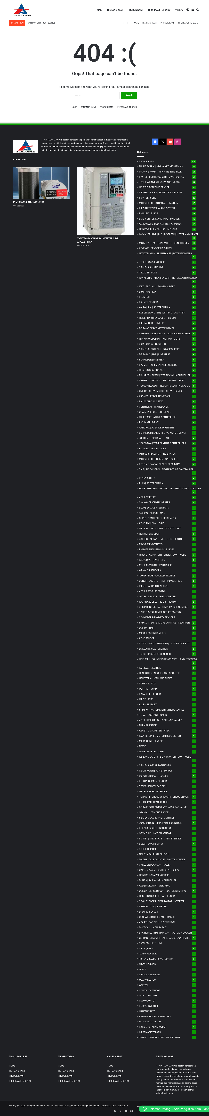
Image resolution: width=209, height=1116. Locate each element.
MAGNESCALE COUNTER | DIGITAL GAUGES (162, 859)
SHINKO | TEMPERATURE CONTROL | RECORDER (164, 622)
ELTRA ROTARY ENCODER (152, 448)
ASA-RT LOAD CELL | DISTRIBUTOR (157, 922)
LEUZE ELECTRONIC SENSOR (154, 187)
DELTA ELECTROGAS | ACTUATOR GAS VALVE (163, 807)
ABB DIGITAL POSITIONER (152, 513)
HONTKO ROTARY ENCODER (154, 875)
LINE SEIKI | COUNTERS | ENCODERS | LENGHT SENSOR (168, 659)
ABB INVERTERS (147, 497)
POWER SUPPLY (147, 683)
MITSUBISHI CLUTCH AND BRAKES (157, 453)
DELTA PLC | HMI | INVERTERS (154, 354)
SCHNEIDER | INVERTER (151, 359)
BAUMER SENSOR (148, 302)
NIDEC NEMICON (147, 964)
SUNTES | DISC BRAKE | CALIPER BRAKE (160, 838)
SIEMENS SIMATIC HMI (151, 267)
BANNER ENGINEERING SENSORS (157, 549)
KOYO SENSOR (146, 638)
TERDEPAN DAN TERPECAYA (114, 1105)
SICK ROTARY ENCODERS (152, 344)
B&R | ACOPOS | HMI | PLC (152, 323)
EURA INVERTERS (148, 725)
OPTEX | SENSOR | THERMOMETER (157, 596)
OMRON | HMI (146, 628)
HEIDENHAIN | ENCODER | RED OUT (157, 318)
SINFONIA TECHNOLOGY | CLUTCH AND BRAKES (164, 333)
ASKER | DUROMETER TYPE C (154, 730)
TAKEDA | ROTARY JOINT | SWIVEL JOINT (159, 1037)
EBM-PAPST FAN (148, 291)
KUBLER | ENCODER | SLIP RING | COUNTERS (162, 312)
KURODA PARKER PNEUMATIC (155, 828)
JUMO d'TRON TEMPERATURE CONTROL (160, 823)
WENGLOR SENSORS (150, 570)
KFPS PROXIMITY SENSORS (153, 781)
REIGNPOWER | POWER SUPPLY (155, 770)
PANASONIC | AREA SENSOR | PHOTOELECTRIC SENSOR (168, 278)
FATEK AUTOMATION (150, 668)
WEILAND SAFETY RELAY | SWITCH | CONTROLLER (165, 756)
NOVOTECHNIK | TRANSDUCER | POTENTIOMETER (165, 253)
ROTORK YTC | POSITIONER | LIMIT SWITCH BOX (164, 643)
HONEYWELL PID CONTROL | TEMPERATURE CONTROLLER (170, 488)
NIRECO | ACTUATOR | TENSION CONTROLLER (163, 554)
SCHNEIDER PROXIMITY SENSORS (157, 617)
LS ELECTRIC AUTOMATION (153, 649)
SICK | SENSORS (147, 198)
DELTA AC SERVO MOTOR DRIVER (156, 328)
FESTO (142, 746)
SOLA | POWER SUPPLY (151, 844)
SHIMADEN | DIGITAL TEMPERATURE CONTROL (164, 607)
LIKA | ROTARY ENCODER (152, 370)
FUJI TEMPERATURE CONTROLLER (157, 417)
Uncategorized (146, 948)
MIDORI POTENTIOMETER (152, 633)
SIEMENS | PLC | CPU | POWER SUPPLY (159, 349)
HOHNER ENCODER (149, 534)
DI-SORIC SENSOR (148, 912)
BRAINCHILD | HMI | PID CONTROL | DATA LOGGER (165, 932)
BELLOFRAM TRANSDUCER (153, 802)
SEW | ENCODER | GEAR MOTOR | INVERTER (162, 901)
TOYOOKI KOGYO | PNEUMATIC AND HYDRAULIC (164, 386)
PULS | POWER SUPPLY (151, 483)
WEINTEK (144, 985)
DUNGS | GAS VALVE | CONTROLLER (158, 880)
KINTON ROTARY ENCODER (152, 1027)
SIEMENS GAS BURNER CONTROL (157, 817)
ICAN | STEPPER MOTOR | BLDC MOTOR (160, 736)
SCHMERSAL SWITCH (150, 1021)
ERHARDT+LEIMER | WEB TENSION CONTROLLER (165, 375)
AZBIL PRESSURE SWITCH (153, 591)
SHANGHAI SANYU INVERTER (154, 502)
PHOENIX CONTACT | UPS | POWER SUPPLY (162, 380)
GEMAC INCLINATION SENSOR (155, 833)
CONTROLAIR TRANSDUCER (154, 406)
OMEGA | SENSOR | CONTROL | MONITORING (162, 891)
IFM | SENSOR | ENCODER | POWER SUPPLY (161, 177)
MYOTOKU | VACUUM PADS (153, 927)
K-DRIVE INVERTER (148, 1006)
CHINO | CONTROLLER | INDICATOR (157, 518)
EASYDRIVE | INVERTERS (152, 560)
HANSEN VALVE (147, 1011)
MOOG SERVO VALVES (151, 544)
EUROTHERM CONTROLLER (153, 776)
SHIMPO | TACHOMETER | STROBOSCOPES (161, 709)
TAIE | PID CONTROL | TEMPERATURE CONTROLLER (166, 469)
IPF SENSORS (146, 699)
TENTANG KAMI (115, 10)
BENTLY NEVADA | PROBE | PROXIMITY (159, 464)
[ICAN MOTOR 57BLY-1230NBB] (41, 183)
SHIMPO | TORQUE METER (153, 906)
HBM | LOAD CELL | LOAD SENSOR (157, 896)
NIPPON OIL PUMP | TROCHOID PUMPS (159, 338)
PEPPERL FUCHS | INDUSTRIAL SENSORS (160, 192)
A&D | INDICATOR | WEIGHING (154, 885)
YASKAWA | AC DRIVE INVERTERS (156, 427)
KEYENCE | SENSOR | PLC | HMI (155, 248)
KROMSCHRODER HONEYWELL (155, 396)
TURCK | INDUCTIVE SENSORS (155, 654)
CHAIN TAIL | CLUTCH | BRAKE (155, 412)
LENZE (142, 969)
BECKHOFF (145, 297)
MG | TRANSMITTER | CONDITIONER (164, 243)
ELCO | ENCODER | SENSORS (154, 507)
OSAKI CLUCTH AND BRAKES (154, 812)
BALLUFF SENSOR (148, 213)
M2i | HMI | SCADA (148, 689)
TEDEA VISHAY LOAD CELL (153, 786)
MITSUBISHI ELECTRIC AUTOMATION (158, 203)
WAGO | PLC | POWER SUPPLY (154, 307)
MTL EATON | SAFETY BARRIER (155, 565)
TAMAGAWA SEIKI (148, 953)
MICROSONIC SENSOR (151, 741)
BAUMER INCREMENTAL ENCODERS (158, 365)
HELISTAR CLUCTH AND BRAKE (155, 678)
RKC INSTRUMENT (149, 422)
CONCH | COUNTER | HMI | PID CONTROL (160, 581)
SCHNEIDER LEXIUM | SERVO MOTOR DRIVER (162, 433)
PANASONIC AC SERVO (151, 401)
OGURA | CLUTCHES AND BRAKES (157, 917)
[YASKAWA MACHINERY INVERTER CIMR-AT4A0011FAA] (105, 201)
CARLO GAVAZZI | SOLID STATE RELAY (159, 870)
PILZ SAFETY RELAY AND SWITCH (157, 208)
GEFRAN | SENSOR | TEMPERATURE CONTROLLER (165, 938)
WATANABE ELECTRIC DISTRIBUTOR (158, 601)
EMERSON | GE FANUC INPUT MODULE (159, 218)
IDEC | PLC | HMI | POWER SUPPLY (157, 286)
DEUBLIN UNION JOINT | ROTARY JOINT (160, 528)
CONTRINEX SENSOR (149, 990)
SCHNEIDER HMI (148, 849)
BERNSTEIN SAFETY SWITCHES (155, 1016)
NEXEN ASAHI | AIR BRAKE (153, 791)
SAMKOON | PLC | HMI (150, 943)
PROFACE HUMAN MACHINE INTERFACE (160, 171)
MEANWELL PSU (147, 979)
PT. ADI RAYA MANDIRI (58, 1105)
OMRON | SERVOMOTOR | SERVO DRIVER (160, 391)
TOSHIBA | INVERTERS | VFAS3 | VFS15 (159, 182)
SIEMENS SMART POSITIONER (155, 765)
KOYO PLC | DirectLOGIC (151, 523)
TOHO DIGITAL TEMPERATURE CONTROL (160, 612)
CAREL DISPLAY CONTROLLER (155, 864)
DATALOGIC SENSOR (150, 694)
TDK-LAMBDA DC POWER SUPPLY (156, 959)
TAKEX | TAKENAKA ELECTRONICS (157, 575)
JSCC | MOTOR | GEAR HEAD (154, 438)
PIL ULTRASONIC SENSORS (153, 586)
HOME (99, 10)
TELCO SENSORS (148, 272)
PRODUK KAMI (135, 10)
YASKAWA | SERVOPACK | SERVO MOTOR (160, 224)
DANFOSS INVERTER (149, 974)
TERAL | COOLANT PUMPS (153, 715)
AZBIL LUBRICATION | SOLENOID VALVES (160, 720)
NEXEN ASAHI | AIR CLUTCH (154, 854)
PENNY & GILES (147, 478)
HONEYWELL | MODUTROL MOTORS (158, 229)
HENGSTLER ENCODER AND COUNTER (159, 673)
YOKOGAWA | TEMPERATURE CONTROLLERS (162, 443)
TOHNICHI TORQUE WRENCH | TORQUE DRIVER (164, 797)
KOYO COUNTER (147, 1000)
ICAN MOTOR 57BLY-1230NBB (41, 23)
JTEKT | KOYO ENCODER (152, 262)
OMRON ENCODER (148, 995)
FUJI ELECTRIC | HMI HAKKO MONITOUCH (161, 166)
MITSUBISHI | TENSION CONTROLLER (158, 459)
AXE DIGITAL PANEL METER (161, 539)
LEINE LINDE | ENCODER (152, 751)
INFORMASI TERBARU (159, 10)
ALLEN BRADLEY (148, 704)
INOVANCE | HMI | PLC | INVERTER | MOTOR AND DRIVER (168, 234)
